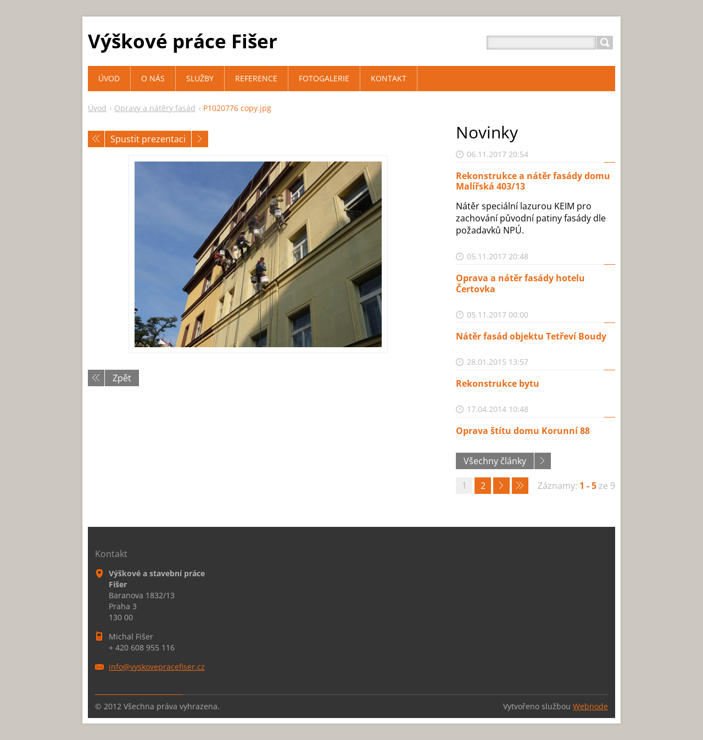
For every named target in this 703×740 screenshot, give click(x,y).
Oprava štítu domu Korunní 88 (523, 431)
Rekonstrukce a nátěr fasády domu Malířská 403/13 (533, 181)
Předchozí (96, 139)
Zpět (122, 378)
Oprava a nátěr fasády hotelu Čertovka (520, 283)
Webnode (590, 706)
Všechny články (495, 461)
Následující (200, 139)
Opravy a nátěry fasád (155, 108)
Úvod (97, 108)
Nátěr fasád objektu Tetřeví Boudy (531, 336)
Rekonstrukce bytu (497, 383)
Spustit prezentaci (148, 139)
